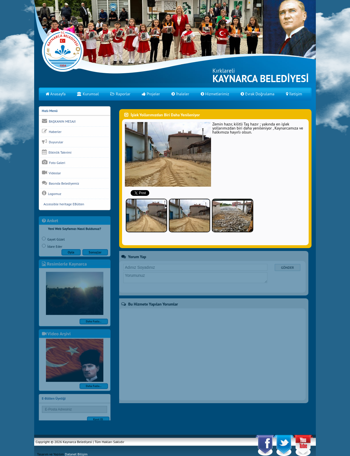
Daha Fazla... (94, 323)
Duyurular (52, 141)
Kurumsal (88, 93)
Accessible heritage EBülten (63, 204)
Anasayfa (56, 93)
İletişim (294, 93)
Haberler (52, 131)
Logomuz (51, 193)
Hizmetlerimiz (215, 93)
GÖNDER (285, 267)
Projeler (151, 93)
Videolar (51, 172)
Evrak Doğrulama (257, 93)
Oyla (71, 254)
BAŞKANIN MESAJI (59, 120)
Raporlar (120, 93)
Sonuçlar (95, 254)
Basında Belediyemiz (60, 183)
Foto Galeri (53, 162)
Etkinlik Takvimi (56, 151)
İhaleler (180, 93)
